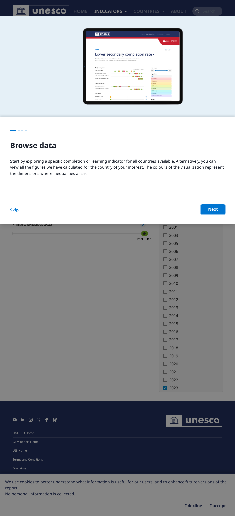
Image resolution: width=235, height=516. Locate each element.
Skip (14, 210)
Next (213, 209)
